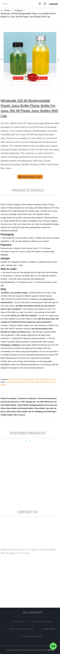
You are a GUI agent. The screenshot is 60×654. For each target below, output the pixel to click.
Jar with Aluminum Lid (46, 402)
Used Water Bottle (8, 405)
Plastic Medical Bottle (42, 621)
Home (7, 10)
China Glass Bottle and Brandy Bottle (17, 408)
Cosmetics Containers (27, 398)
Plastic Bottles (49, 629)
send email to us (30, 177)
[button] (39, 3)
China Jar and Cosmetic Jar (22, 629)
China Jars (18, 621)
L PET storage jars (28, 402)
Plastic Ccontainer (8, 398)
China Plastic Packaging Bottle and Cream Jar (37, 405)
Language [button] (53, 4)
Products (19, 10)
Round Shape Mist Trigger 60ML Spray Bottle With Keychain (32, 379)
